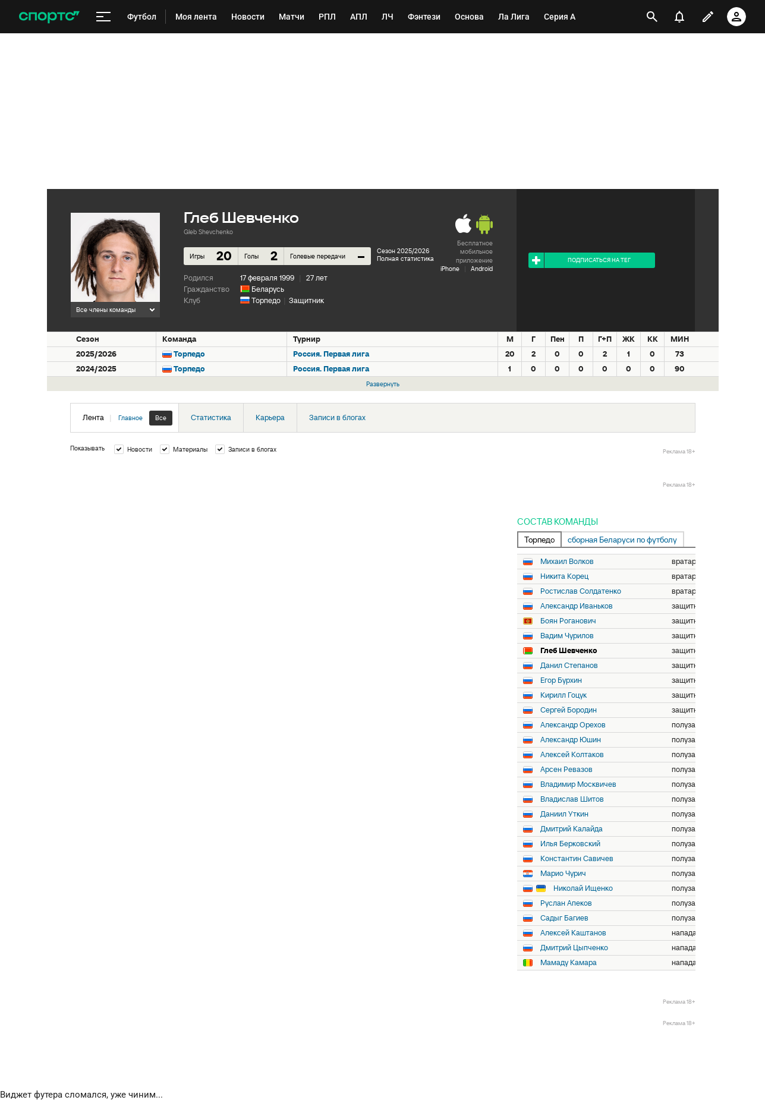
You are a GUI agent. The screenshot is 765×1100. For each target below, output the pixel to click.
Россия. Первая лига (331, 354)
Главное (130, 418)
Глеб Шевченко (568, 650)
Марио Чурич (563, 873)
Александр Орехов (573, 725)
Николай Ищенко (583, 888)
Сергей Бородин (568, 710)
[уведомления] (679, 16)
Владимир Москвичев (578, 784)
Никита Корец (564, 576)
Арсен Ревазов (566, 769)
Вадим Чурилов (567, 636)
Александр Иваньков (576, 606)
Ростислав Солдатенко (580, 591)
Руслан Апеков (566, 903)
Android (482, 268)
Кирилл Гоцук (563, 695)
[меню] (103, 16)
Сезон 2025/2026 (403, 251)
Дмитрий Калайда (571, 829)
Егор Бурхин (561, 680)
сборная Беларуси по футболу (622, 539)
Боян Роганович (568, 621)
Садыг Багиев (564, 918)
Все (160, 418)
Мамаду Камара (568, 962)
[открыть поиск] (652, 16)
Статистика (211, 417)
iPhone (449, 268)
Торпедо (266, 300)
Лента (127, 418)
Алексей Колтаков (572, 754)
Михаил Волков (567, 561)
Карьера (270, 417)
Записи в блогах (337, 417)
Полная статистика (405, 258)
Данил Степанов (569, 665)
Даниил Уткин (564, 814)
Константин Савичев (576, 858)
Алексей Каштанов (573, 933)
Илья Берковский (570, 844)
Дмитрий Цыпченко (574, 948)
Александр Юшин (570, 740)
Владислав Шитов (572, 799)
